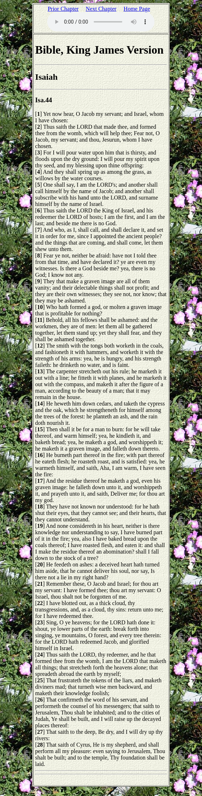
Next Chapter (101, 9)
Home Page (137, 9)
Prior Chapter (63, 9)
